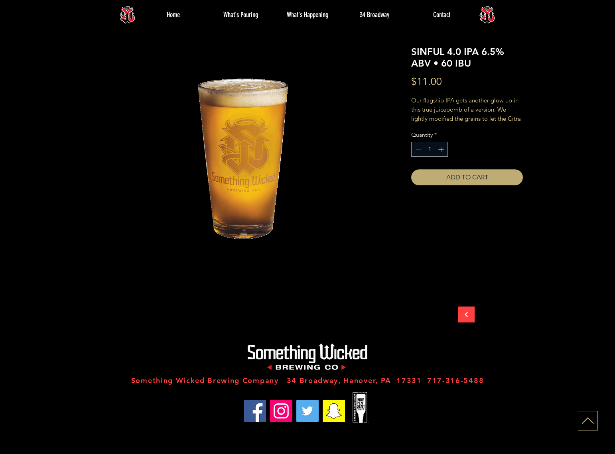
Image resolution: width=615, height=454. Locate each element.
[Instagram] (281, 411)
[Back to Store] (466, 314)
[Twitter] (307, 411)
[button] (240, 15)
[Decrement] (417, 149)
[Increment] (442, 149)
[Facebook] (255, 411)
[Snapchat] (334, 411)
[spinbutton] (429, 149)
